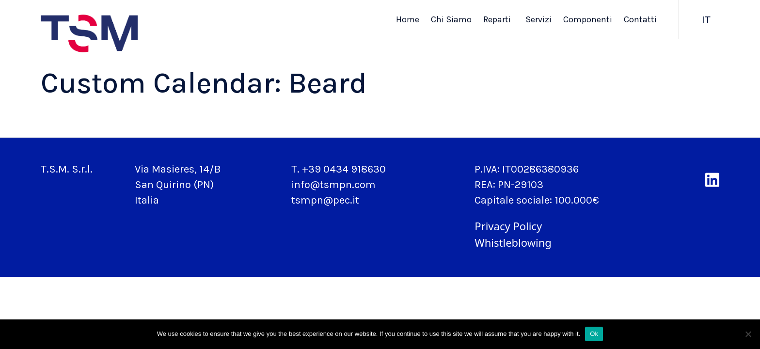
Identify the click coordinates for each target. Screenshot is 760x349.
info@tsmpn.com (333, 184)
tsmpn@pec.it (325, 200)
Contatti (640, 19)
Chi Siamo (451, 19)
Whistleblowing (513, 242)
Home (407, 19)
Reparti (498, 19)
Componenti (587, 19)
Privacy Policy (508, 226)
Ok (594, 333)
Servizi (538, 19)
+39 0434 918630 (344, 169)
